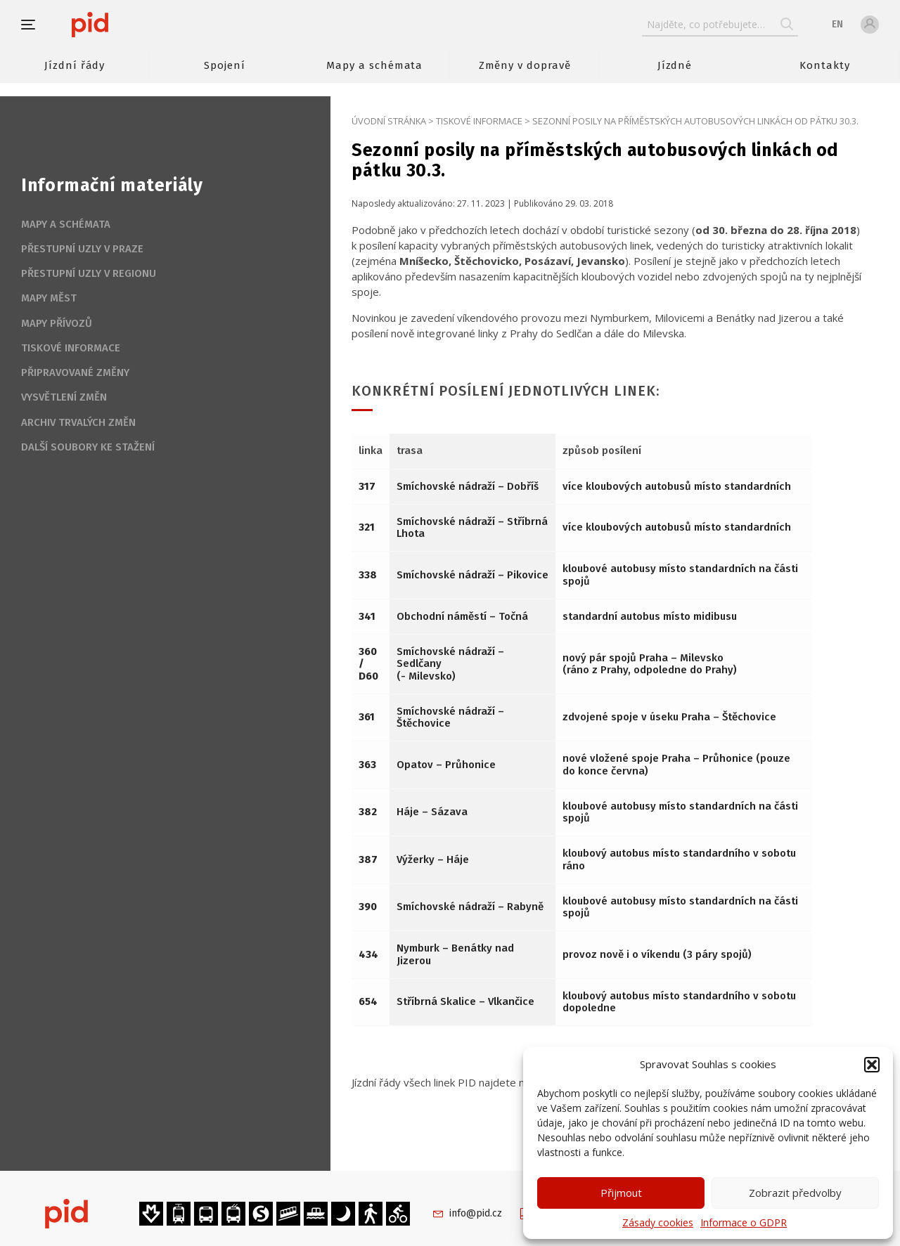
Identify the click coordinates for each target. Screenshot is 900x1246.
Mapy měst (49, 298)
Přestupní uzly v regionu (88, 273)
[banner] (132, 24)
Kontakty (824, 65)
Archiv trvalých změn (78, 422)
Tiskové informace (479, 121)
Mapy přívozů (56, 323)
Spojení (224, 65)
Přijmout (621, 1193)
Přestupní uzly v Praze (82, 248)
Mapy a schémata (374, 65)
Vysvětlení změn (64, 397)
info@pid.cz (475, 1213)
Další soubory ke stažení (88, 447)
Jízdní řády (74, 65)
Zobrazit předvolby (795, 1193)
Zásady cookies (657, 1222)
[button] (872, 1065)
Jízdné (675, 65)
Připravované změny (75, 372)
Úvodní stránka (389, 121)
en (837, 24)
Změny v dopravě (525, 65)
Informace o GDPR (743, 1222)
